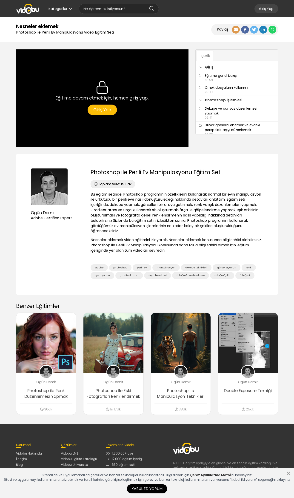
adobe (99, 267)
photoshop (120, 267)
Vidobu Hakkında (29, 453)
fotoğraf (245, 275)
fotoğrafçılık (222, 275)
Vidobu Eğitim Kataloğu (79, 459)
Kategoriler (60, 8)
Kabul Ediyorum (147, 488)
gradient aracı (129, 275)
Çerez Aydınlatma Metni (210, 475)
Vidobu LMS (69, 453)
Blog (19, 465)
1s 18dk (112, 184)
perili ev (142, 267)
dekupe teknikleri (196, 267)
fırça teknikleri (157, 275)
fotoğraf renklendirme (191, 275)
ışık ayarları (102, 275)
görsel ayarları (226, 267)
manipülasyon (166, 267)
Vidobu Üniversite (74, 465)
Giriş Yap (266, 8)
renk (248, 267)
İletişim (21, 459)
